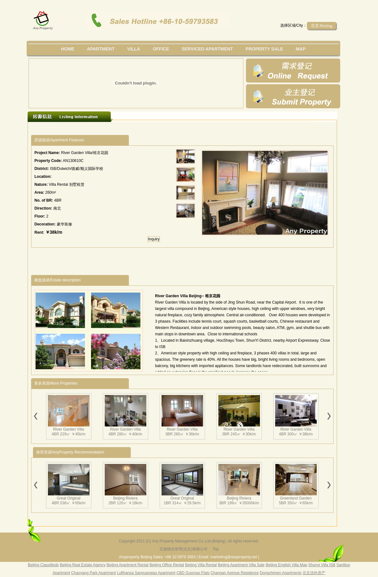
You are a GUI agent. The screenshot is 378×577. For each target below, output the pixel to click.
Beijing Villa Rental (201, 565)
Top (215, 549)
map (301, 48)
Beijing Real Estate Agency (82, 565)
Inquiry (153, 239)
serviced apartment (207, 48)
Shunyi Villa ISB (321, 565)
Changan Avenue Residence (234, 573)
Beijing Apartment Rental (128, 565)
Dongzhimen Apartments (281, 573)
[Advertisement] (147, 128)
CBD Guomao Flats (192, 573)
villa (133, 48)
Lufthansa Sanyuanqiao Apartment (146, 573)
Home (67, 48)
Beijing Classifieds (43, 565)
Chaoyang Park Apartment (93, 573)
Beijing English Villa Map (286, 565)
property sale (264, 48)
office (161, 48)
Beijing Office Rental (166, 565)
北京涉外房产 (313, 573)
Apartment (101, 48)
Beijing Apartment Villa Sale (241, 565)
